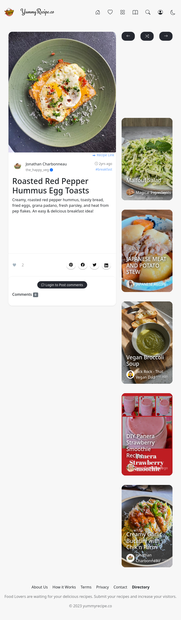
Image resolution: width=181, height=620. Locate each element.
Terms (86, 587)
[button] (82, 265)
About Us (40, 587)
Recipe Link (103, 155)
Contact (120, 587)
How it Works (64, 587)
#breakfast (103, 169)
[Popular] (110, 12)
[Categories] (122, 12)
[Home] (97, 12)
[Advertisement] (62, 234)
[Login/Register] (160, 12)
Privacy (102, 587)
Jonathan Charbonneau (46, 164)
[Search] (148, 12)
